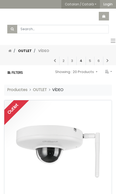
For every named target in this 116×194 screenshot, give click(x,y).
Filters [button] (15, 72)
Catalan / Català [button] (79, 4)
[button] (108, 4)
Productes (17, 89)
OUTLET (25, 50)
